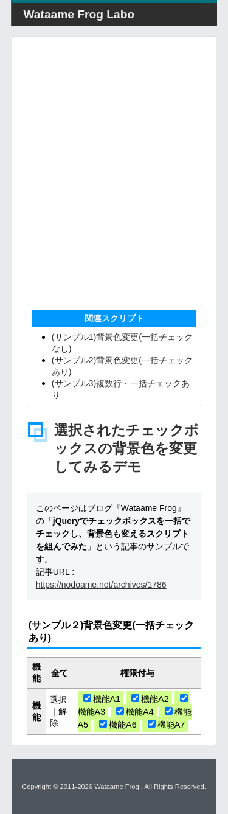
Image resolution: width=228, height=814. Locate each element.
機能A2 (150, 699)
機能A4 (135, 712)
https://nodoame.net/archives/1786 (101, 585)
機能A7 (166, 724)
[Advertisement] (114, 170)
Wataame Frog (116, 786)
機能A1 (102, 699)
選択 (58, 699)
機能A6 (118, 724)
